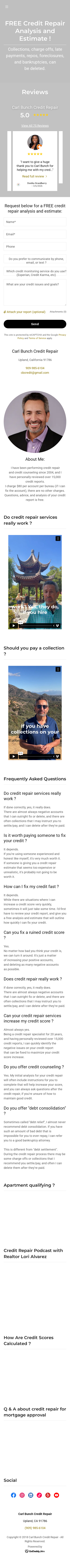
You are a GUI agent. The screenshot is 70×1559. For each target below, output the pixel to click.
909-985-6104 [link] (35, 368)
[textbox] (35, 221)
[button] (11, 7)
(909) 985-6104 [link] (35, 1528)
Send (35, 324)
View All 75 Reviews (35, 125)
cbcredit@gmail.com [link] (35, 372)
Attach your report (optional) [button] (26, 312)
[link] (35, 176)
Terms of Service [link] (37, 338)
